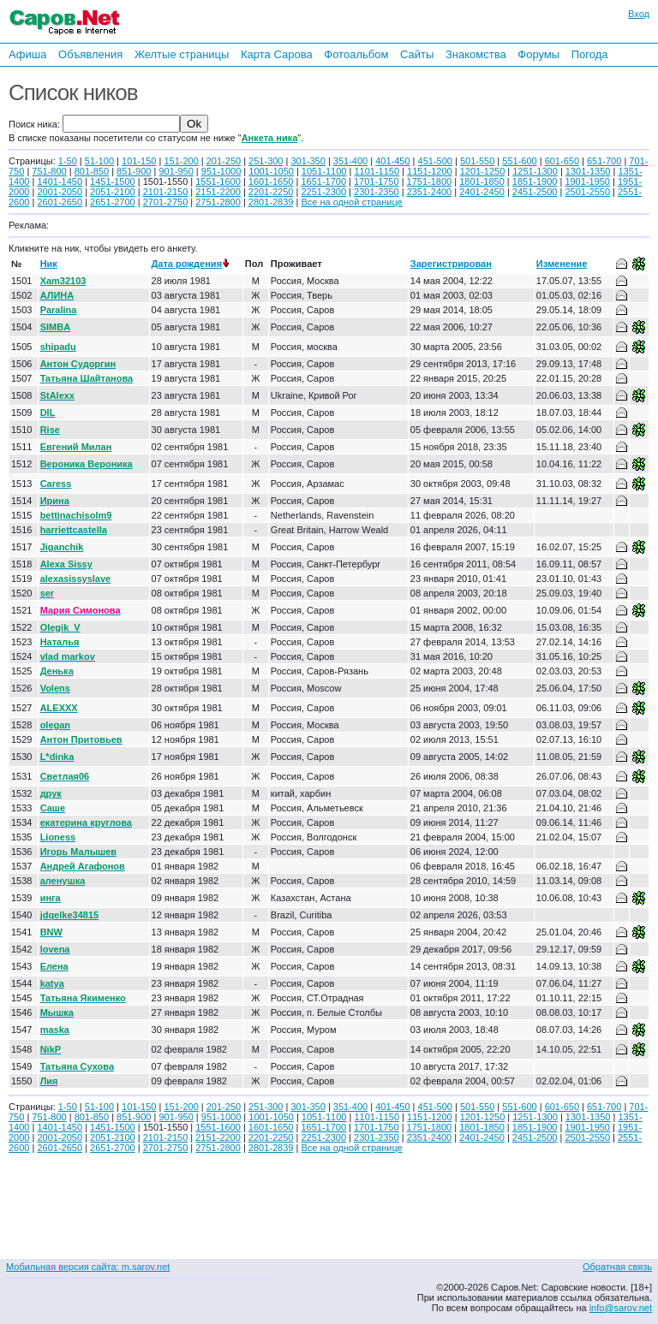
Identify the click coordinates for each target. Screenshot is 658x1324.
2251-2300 (323, 192)
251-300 (265, 161)
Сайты (417, 54)
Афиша (27, 54)
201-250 (223, 161)
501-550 (477, 161)
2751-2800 (218, 202)
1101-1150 (376, 171)
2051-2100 (112, 192)
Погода (589, 54)
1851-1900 (535, 181)
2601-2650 (59, 202)
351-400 (350, 161)
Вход (638, 14)
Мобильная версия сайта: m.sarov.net (88, 1267)
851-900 (134, 171)
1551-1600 (218, 181)
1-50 (67, 161)
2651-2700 (112, 202)
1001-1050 (271, 171)
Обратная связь (617, 1267)
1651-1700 (323, 181)
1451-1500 (112, 181)
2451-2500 (535, 192)
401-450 (392, 161)
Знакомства (476, 54)
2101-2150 (165, 192)
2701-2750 (165, 202)
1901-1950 (587, 181)
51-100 (99, 161)
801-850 (92, 171)
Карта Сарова (277, 54)
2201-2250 (271, 192)
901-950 (176, 171)
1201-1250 (482, 171)
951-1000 (221, 171)
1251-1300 (535, 171)
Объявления (90, 54)
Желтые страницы (182, 54)
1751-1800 (429, 181)
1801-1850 (482, 181)
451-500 (435, 161)
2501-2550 (587, 192)
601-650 (562, 161)
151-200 (181, 161)
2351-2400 (429, 192)
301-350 (307, 161)
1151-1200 (429, 171)
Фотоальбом (356, 54)
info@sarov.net (620, 1308)
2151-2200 (218, 192)
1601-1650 (271, 181)
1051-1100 (324, 171)
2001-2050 (59, 192)
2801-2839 (271, 202)
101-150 (139, 161)
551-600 (519, 161)
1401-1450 (59, 181)
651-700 (604, 161)
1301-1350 (588, 171)
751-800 (49, 171)
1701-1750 (376, 181)
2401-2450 (482, 192)
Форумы (538, 54)
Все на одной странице (351, 202)
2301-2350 (376, 192)
